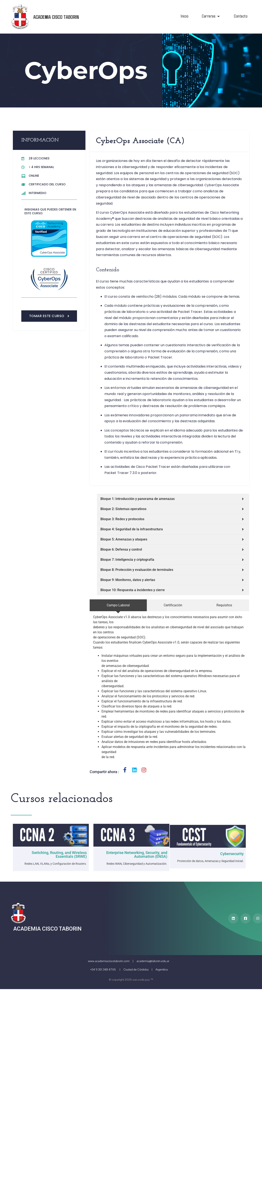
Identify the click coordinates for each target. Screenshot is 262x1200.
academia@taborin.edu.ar (152, 961)
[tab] (122, 605)
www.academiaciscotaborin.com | (111, 961)
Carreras (211, 15)
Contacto (240, 15)
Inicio (184, 15)
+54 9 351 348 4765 (103, 969)
